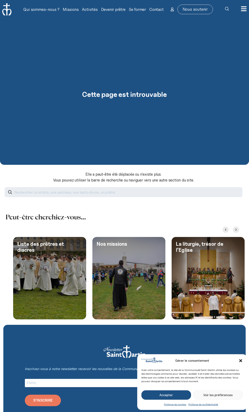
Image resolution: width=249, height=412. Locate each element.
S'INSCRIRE (43, 400)
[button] (241, 361)
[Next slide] (236, 230)
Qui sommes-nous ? (41, 9)
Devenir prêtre (113, 9)
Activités (90, 9)
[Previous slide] (226, 230)
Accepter (166, 395)
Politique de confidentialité (203, 404)
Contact (156, 9)
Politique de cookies (175, 404)
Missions (71, 9)
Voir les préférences (218, 395)
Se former (137, 9)
